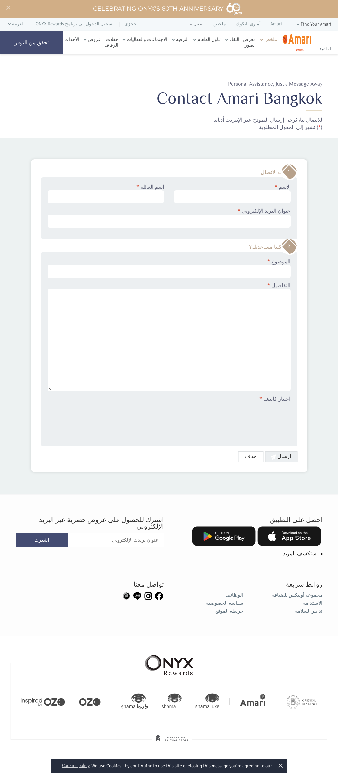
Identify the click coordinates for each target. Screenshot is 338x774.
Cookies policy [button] (76, 765)
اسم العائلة (106, 193)
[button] (313, 24)
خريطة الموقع (229, 611)
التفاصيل (169, 337)
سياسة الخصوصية (224, 603)
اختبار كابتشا (275, 399)
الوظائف (234, 595)
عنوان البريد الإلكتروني (169, 217)
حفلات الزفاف (111, 42)
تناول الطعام (209, 39)
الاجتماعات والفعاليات (147, 39)
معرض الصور (249, 42)
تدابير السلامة (308, 611)
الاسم (232, 193)
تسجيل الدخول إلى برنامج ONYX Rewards (75, 24)
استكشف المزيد (300, 554)
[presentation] (240, 420)
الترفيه (182, 39)
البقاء (234, 39)
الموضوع (169, 268)
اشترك (41, 540)
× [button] (281, 765)
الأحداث (71, 39)
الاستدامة (312, 603)
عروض (94, 39)
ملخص (270, 39)
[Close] (8, 8)
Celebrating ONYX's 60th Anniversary (168, 9)
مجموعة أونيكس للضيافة (297, 595)
